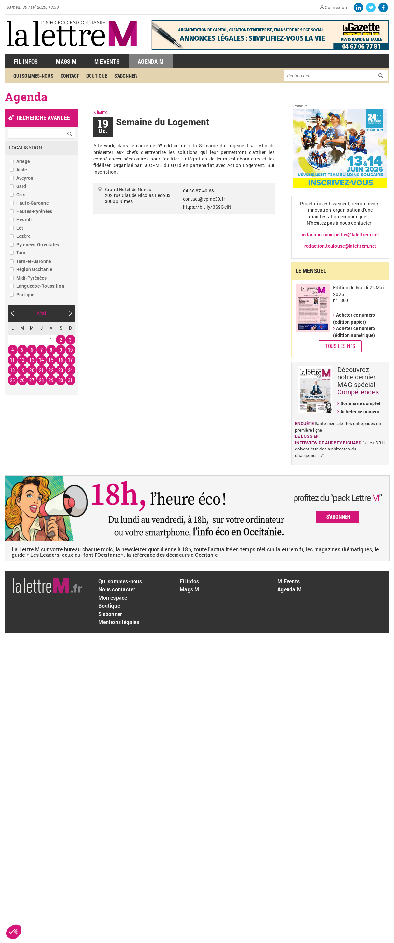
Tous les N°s (340, 345)
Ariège (23, 161)
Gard (21, 186)
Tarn (21, 253)
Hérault (24, 219)
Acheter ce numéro (359, 411)
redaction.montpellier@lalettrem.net (340, 234)
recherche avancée (43, 118)
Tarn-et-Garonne (33, 261)
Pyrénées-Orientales (37, 244)
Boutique (96, 75)
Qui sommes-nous (33, 75)
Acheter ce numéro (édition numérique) (354, 331)
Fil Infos (26, 61)
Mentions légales (118, 621)
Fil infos (189, 581)
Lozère (23, 236)
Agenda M (150, 61)
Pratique (25, 294)
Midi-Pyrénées (31, 278)
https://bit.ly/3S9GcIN (207, 207)
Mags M (66, 61)
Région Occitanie (34, 269)
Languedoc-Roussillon (40, 286)
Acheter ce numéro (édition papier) (354, 318)
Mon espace (112, 597)
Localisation (25, 147)
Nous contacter (116, 589)
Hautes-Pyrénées (34, 211)
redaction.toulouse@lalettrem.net (340, 246)
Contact (70, 75)
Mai (41, 313)
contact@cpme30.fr (204, 199)
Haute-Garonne (32, 203)
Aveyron (25, 178)
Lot (19, 228)
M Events (107, 61)
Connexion (336, 7)
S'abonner (125, 75)
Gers (21, 194)
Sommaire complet (360, 403)
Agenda (26, 96)
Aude (21, 169)
